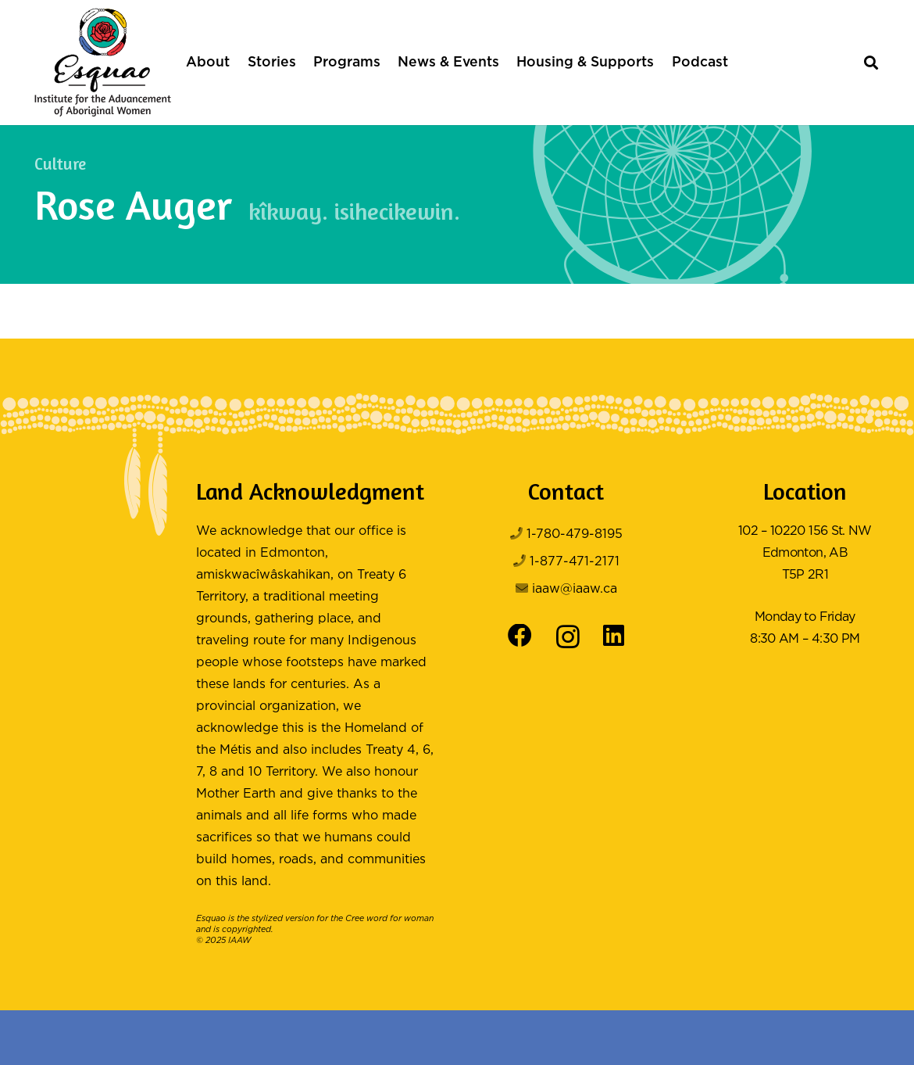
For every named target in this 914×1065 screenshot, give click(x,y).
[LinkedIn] (613, 636)
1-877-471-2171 (574, 562)
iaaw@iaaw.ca (574, 589)
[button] (871, 62)
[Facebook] (520, 636)
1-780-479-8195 (575, 534)
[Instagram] (568, 637)
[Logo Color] (102, 62)
